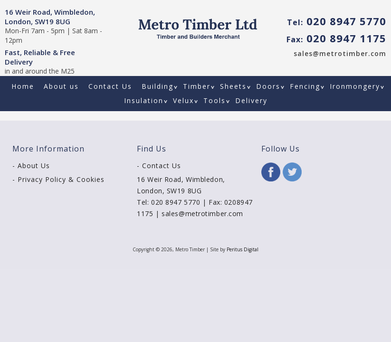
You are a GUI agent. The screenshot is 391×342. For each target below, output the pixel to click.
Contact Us (110, 86)
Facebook (270, 171)
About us (61, 86)
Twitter (292, 171)
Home (22, 86)
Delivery (251, 100)
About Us (34, 165)
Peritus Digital (242, 249)
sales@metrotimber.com (340, 53)
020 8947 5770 (336, 21)
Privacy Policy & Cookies (61, 179)
